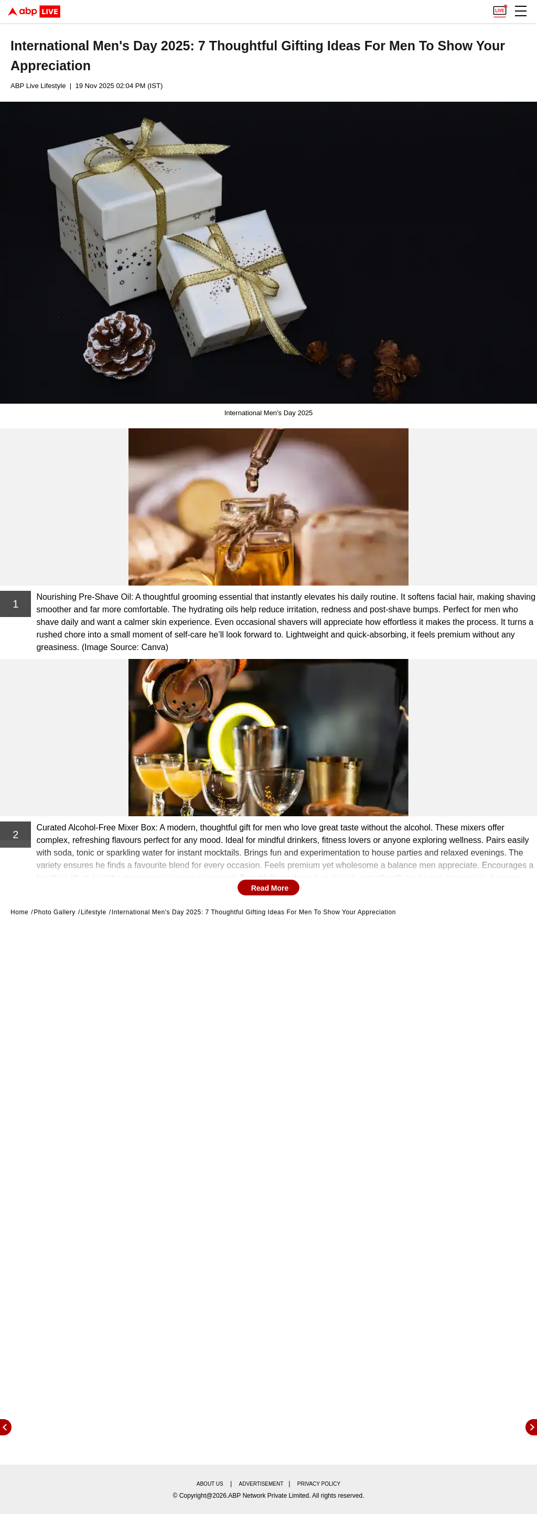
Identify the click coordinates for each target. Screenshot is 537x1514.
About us (210, 1484)
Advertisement (261, 1484)
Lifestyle (93, 912)
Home (19, 912)
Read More (270, 888)
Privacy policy (318, 1484)
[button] (521, 11)
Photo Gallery (55, 912)
